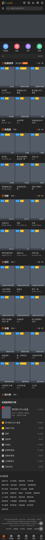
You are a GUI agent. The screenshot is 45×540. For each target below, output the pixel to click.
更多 (15, 129)
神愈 (18, 223)
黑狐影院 (32, 501)
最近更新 (22, 63)
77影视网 (13, 501)
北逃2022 (5, 223)
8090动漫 (22, 485)
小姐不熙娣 (6, 289)
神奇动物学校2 (7, 253)
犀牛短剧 (5, 489)
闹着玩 (19, 289)
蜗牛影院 (30, 505)
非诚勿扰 (20, 319)
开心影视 (5, 505)
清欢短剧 (14, 485)
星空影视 (13, 505)
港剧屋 (31, 489)
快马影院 (28, 493)
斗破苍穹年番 (37, 355)
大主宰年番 (21, 385)
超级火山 (20, 253)
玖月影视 (13, 481)
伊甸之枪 (35, 253)
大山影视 (24, 489)
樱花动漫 (30, 497)
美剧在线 (22, 497)
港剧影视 (22, 481)
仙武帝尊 (20, 120)
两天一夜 (35, 289)
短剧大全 (5, 481)
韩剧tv (21, 493)
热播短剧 (13, 493)
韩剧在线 (13, 497)
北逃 (33, 223)
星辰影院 (5, 501)
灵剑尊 (4, 90)
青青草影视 (23, 501)
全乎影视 (30, 481)
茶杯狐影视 (32, 485)
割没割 (4, 157)
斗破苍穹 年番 (7, 385)
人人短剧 (5, 497)
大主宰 (34, 385)
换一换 (40, 63)
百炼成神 (5, 355)
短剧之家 (5, 509)
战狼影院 (37, 493)
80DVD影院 (14, 489)
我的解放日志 (7, 187)
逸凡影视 (5, 493)
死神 (3, 120)
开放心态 (35, 157)
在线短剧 (22, 505)
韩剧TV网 (5, 485)
